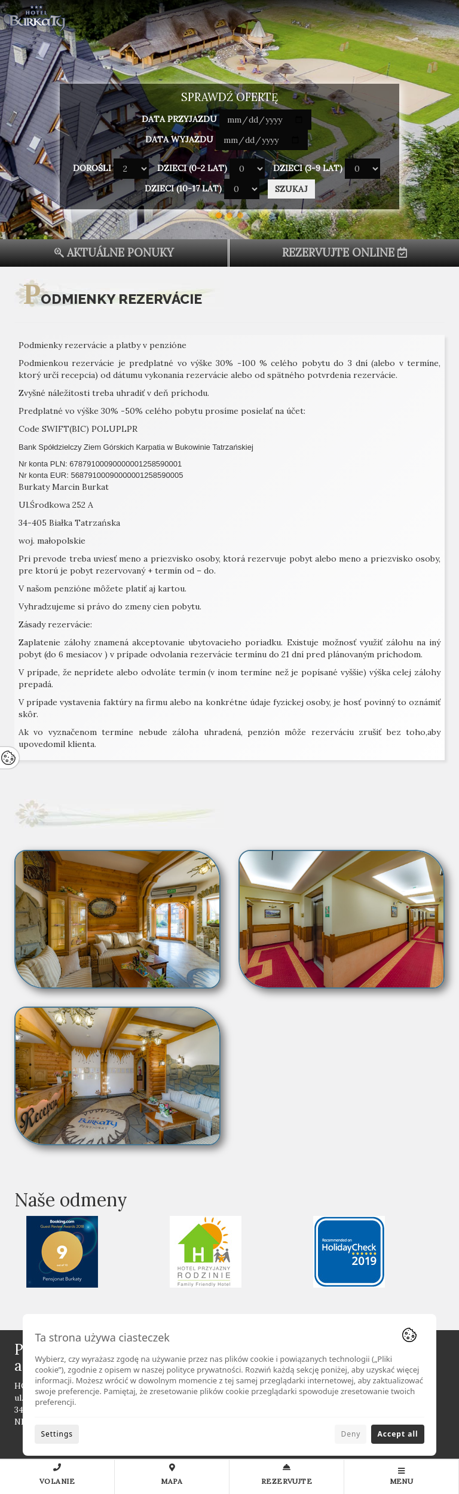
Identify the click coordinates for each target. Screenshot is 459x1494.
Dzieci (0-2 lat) (192, 168)
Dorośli (92, 168)
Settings (57, 1434)
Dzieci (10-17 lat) (183, 188)
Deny (350, 1434)
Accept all (397, 1434)
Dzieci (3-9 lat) (307, 168)
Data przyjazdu (179, 119)
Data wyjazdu (179, 139)
